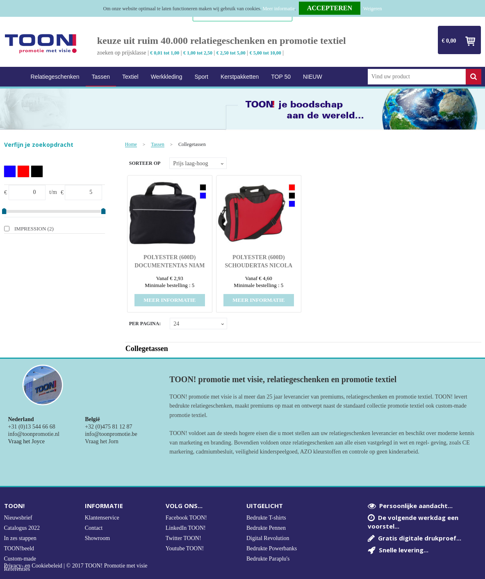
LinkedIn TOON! (186, 528)
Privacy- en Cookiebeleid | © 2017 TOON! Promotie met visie (76, 566)
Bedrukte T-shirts (266, 518)
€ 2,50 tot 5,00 (231, 53)
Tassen (101, 76)
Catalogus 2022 (22, 528)
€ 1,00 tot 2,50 (197, 53)
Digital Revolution (267, 538)
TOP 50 (281, 76)
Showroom (97, 538)
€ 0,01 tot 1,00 (164, 53)
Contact (94, 528)
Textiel (130, 76)
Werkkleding (166, 76)
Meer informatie (278, 8)
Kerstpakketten (240, 76)
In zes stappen (20, 538)
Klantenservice (102, 518)
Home (14, 77)
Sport (201, 76)
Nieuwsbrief (18, 518)
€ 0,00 (449, 41)
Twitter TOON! (183, 538)
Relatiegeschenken (55, 76)
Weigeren (372, 8)
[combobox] (417, 76)
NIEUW (312, 76)
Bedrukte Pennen (266, 528)
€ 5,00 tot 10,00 (265, 53)
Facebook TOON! (186, 518)
